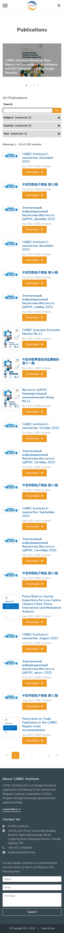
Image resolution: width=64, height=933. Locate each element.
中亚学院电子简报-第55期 (40, 184)
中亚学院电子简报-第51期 (40, 696)
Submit (32, 912)
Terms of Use (48, 928)
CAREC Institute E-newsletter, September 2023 (38, 512)
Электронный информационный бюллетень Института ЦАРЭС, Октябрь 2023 (38, 456)
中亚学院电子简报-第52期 (40, 573)
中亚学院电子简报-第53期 (40, 485)
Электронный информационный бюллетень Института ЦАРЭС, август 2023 (38, 667)
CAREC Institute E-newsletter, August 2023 (40, 636)
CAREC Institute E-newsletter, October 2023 (40, 426)
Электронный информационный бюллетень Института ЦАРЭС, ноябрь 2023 (38, 301)
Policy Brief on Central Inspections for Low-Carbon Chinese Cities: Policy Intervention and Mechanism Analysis (41, 603)
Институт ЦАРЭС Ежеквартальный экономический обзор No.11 (38, 395)
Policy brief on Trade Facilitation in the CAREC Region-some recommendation (39, 724)
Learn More (12, 809)
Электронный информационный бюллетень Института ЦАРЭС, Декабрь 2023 (38, 213)
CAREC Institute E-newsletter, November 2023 (37, 246)
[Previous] (7, 755)
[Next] (57, 755)
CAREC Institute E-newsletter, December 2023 (37, 158)
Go (57, 110)
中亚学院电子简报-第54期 (40, 273)
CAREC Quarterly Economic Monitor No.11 (41, 332)
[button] (26, 85)
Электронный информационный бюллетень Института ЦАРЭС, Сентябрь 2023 (39, 544)
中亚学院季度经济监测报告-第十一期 (41, 361)
